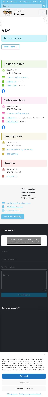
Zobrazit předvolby (24, 389)
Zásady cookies (12, 394)
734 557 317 (12, 176)
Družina (42, 2)
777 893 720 (12, 154)
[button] (44, 355)
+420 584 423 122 (15, 207)
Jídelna (35, 2)
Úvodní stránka (4, 2)
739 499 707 (12, 121)
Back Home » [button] (10, 47)
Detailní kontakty (12, 216)
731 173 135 (11, 82)
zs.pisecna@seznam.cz (17, 77)
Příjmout (24, 376)
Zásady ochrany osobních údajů (30, 394)
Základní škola (12, 2)
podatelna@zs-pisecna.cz (18, 203)
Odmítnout (24, 382)
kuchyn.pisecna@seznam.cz (20, 149)
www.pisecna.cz (14, 210)
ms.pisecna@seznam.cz (18, 113)
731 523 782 (12, 85)
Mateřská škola (24, 2)
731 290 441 (12, 118)
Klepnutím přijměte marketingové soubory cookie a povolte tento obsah (24, 240)
